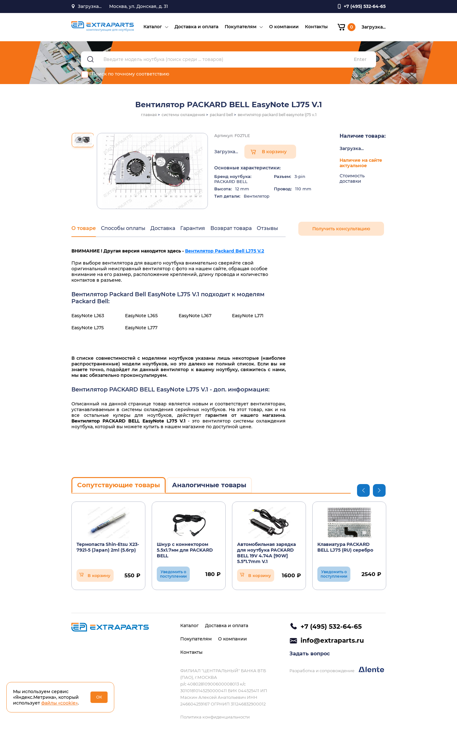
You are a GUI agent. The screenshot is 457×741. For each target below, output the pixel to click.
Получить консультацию (341, 230)
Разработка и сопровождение (336, 670)
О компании (283, 27)
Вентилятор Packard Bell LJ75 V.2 (224, 252)
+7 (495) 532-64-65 (331, 626)
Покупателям (240, 27)
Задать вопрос (309, 654)
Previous (363, 491)
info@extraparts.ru (332, 641)
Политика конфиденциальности (215, 716)
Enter (360, 60)
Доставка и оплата (196, 27)
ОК (99, 697)
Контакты (316, 27)
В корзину (274, 152)
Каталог (152, 27)
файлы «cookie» (59, 703)
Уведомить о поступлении (173, 574)
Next (379, 491)
